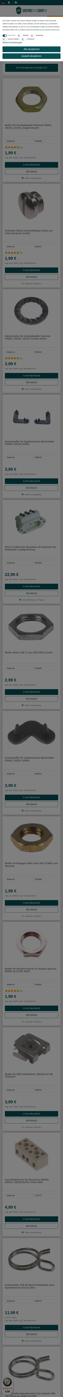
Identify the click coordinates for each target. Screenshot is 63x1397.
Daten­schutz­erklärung (33, 30)
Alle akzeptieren (31, 49)
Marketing (39, 35)
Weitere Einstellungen (12, 42)
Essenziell (11, 35)
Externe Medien (13, 39)
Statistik (25, 35)
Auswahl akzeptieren (31, 56)
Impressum (55, 30)
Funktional (30, 39)
